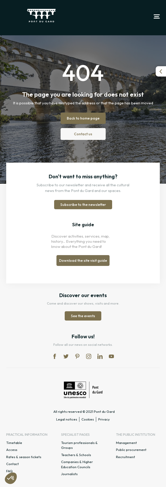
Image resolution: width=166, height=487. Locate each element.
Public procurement (131, 450)
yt (111, 356)
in (89, 356)
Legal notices (66, 419)
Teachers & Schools (76, 455)
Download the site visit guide (83, 260)
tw (66, 356)
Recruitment (125, 457)
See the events (83, 316)
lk (100, 356)
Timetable (14, 443)
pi (77, 356)
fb (55, 356)
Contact (12, 464)
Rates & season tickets (23, 457)
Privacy (104, 419)
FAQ (9, 471)
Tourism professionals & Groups (79, 445)
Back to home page (83, 118)
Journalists (69, 474)
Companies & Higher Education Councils (77, 464)
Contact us (83, 134)
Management (126, 443)
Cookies (87, 419)
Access (11, 450)
